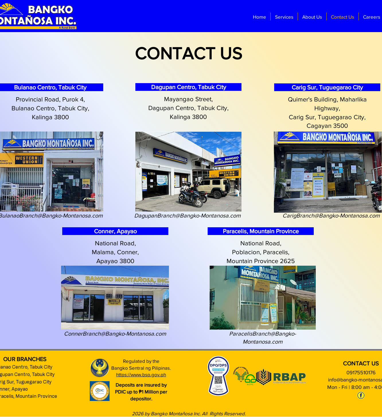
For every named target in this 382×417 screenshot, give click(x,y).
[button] (284, 16)
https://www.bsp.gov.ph (141, 374)
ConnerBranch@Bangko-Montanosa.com (115, 333)
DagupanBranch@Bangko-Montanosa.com (187, 215)
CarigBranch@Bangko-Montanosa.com (331, 215)
